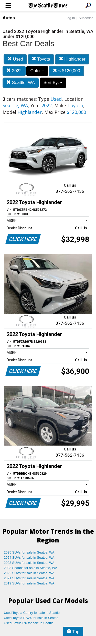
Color (37, 70)
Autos (9, 17)
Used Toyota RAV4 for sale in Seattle (31, 618)
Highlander (72, 59)
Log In (70, 18)
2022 (14, 70)
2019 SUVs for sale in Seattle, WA (29, 583)
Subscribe (86, 18)
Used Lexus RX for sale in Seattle (29, 623)
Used (15, 59)
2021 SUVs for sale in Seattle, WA (29, 578)
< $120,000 (66, 70)
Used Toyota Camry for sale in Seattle (32, 613)
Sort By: (53, 82)
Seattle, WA (20, 82)
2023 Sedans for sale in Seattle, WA (30, 568)
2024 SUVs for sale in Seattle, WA (29, 557)
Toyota (41, 59)
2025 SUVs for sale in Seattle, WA (29, 552)
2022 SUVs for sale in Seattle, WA (29, 573)
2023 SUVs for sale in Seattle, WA (29, 563)
